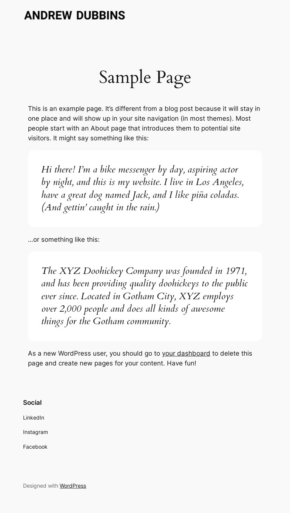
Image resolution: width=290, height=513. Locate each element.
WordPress (73, 485)
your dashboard (186, 353)
